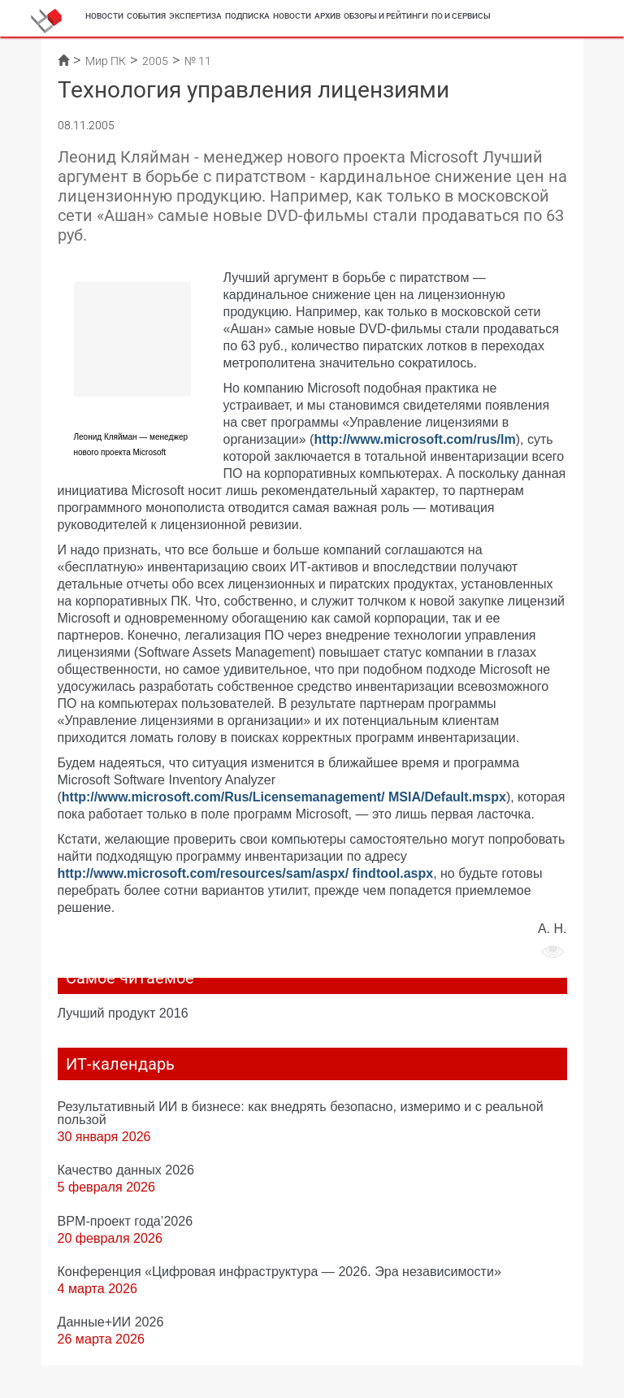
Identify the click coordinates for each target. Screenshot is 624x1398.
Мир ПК (105, 60)
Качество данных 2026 (126, 1169)
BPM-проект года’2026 (125, 1220)
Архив (327, 15)
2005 (155, 60)
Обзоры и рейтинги (386, 15)
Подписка (247, 15)
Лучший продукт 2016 (123, 1012)
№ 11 (197, 60)
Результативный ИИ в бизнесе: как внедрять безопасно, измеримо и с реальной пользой (301, 1113)
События (146, 15)
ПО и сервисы (461, 15)
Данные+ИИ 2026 (111, 1321)
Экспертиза (195, 15)
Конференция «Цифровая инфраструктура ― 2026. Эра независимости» (279, 1271)
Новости (104, 15)
